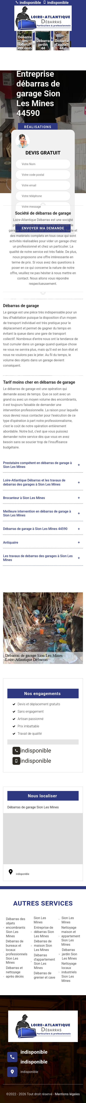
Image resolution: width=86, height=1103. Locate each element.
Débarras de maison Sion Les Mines (41, 945)
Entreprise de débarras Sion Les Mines (42, 932)
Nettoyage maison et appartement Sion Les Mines (69, 936)
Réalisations (37, 127)
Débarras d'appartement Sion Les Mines (43, 961)
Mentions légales (67, 1094)
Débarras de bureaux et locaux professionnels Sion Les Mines (15, 951)
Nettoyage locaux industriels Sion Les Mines (68, 972)
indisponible (28, 2)
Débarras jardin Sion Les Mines (68, 954)
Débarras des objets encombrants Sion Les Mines (14, 927)
